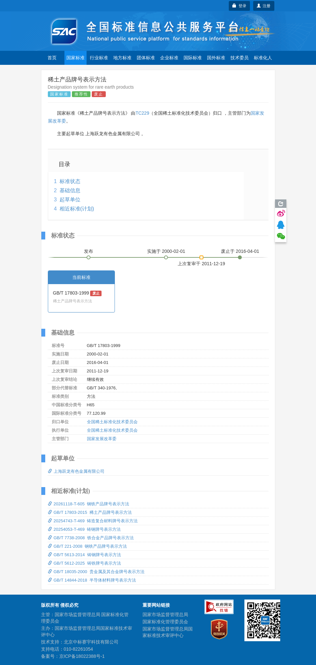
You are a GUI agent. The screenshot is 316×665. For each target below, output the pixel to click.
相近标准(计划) (77, 208)
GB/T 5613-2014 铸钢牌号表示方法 (84, 554)
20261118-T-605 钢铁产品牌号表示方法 (89, 503)
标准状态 (70, 181)
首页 (52, 57)
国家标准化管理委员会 (165, 621)
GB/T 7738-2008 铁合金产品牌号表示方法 (91, 537)
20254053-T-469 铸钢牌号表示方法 (84, 529)
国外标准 (216, 57)
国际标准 (193, 57)
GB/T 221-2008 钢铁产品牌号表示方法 (87, 546)
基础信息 (70, 190)
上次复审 (201, 262)
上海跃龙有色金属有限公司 (76, 471)
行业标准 (99, 57)
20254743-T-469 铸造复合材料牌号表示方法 (93, 520)
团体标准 (146, 57)
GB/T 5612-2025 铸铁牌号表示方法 (84, 563)
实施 (166, 251)
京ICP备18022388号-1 (82, 656)
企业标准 (169, 57)
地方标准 (122, 57)
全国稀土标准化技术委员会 (112, 421)
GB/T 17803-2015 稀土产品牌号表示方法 (90, 512)
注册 (264, 6)
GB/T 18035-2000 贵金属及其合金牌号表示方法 (96, 571)
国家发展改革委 (102, 438)
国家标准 (75, 57)
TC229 (142, 113)
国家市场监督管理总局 (165, 614)
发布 (88, 251)
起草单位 (70, 199)
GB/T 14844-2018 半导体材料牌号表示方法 (92, 580)
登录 (239, 6)
